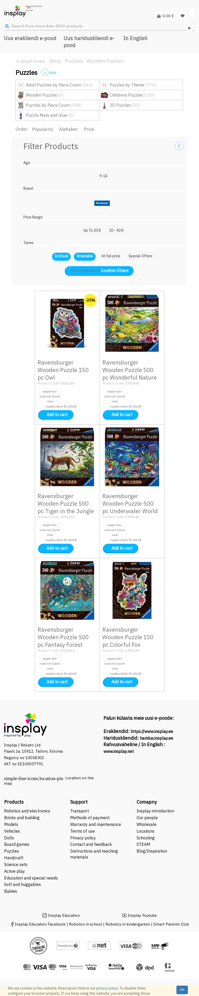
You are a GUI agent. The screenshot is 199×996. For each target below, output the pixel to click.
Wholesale (147, 824)
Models (11, 824)
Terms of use (82, 831)
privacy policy (107, 988)
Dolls (9, 837)
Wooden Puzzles (105, 61)
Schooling (146, 837)
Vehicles (12, 831)
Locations (145, 831)
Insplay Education (64, 915)
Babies (10, 891)
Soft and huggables (22, 884)
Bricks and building (22, 817)
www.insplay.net (118, 751)
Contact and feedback (91, 844)
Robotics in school (85, 924)
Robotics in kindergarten (128, 924)
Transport (79, 810)
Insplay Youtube (142, 915)
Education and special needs (31, 878)
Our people (147, 817)
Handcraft (13, 857)
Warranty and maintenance (96, 824)
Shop (55, 61)
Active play (14, 871)
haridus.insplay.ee (156, 738)
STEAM (143, 844)
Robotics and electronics (27, 810)
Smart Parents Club (171, 924)
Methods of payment (90, 817)
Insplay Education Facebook (40, 924)
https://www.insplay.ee (152, 731)
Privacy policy (83, 837)
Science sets (16, 864)
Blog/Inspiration (152, 851)
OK (182, 989)
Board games (16, 844)
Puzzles (73, 61)
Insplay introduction (155, 810)
